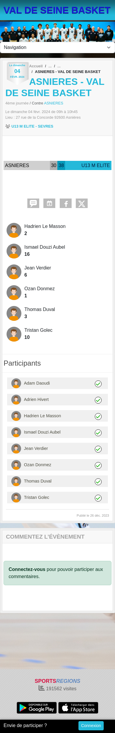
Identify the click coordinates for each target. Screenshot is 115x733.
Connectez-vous (27, 569)
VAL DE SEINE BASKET (57, 10)
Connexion (91, 725)
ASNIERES (53, 103)
